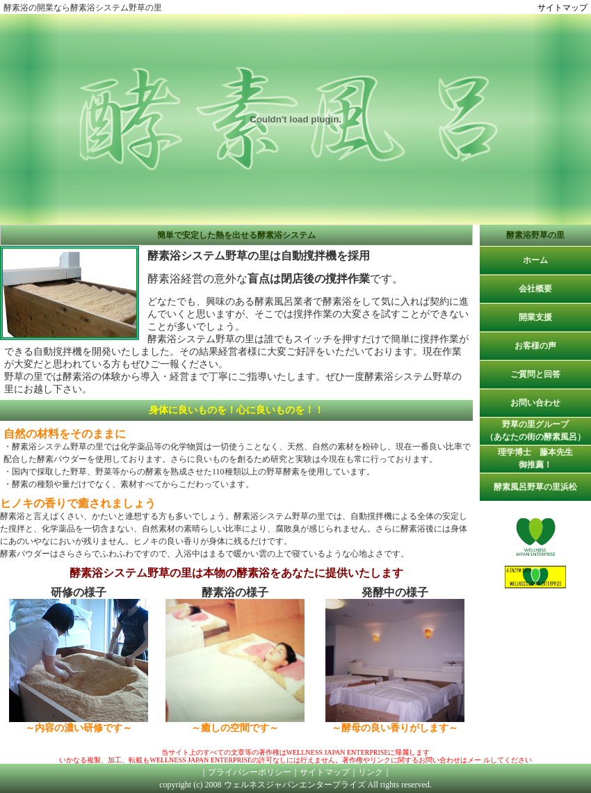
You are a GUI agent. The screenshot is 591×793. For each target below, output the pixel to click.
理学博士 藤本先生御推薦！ (535, 458)
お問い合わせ (535, 403)
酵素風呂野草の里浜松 (535, 487)
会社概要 (535, 289)
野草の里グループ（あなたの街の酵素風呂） (535, 430)
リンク (370, 772)
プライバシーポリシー (249, 772)
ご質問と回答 (535, 374)
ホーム (535, 260)
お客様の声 (535, 346)
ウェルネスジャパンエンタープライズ (295, 785)
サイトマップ (562, 8)
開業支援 (535, 317)
